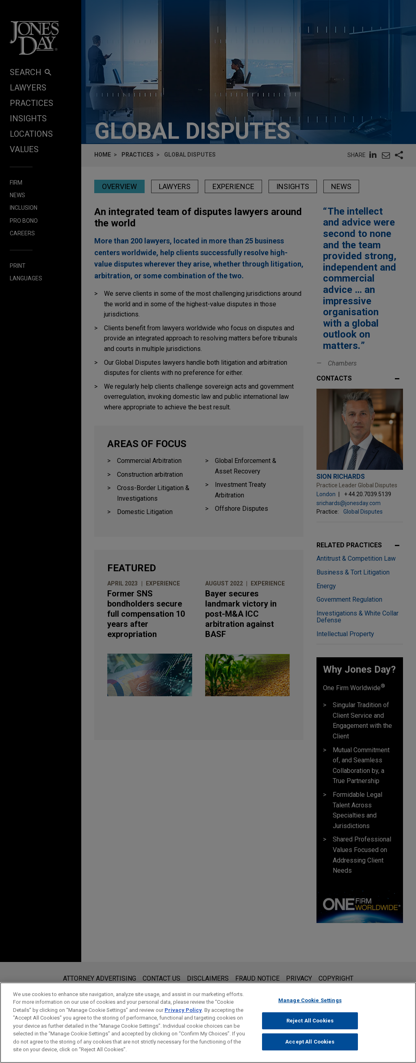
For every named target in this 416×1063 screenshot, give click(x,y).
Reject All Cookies (310, 1032)
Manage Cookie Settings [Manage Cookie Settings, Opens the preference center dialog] (310, 1011)
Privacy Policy (183, 1021)
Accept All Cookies (309, 1052)
